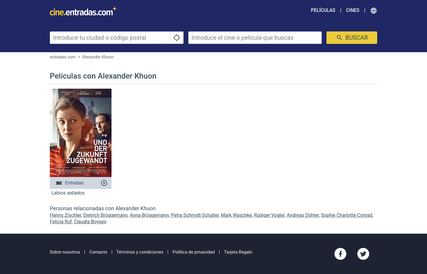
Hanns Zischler (65, 215)
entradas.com (63, 57)
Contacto (98, 252)
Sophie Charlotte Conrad (346, 215)
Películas (323, 10)
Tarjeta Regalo (238, 252)
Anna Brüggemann (149, 215)
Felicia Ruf (61, 221)
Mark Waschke (236, 215)
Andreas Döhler (303, 215)
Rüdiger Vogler (269, 215)
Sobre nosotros (65, 252)
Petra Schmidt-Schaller (195, 215)
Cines (352, 10)
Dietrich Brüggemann (105, 215)
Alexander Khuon (98, 57)
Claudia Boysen (90, 221)
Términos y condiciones (140, 252)
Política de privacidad (194, 252)
